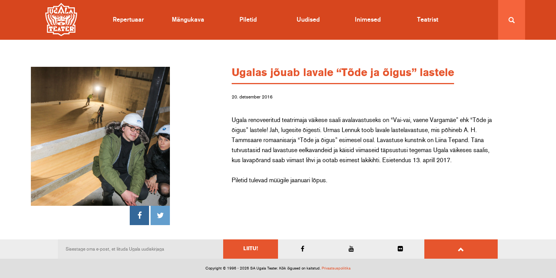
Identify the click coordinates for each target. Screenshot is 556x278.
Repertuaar (128, 20)
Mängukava (188, 20)
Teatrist (427, 20)
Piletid (248, 20)
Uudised (308, 20)
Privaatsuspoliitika (336, 268)
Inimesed (368, 20)
